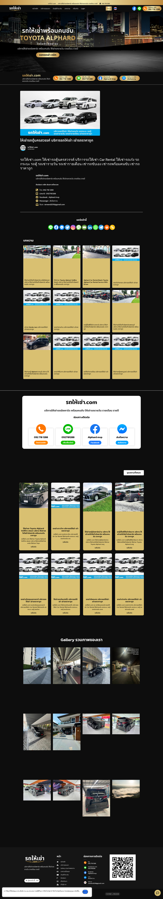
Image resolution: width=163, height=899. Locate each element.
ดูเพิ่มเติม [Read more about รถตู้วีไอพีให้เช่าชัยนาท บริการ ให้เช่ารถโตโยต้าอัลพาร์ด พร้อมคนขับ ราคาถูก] (129, 548)
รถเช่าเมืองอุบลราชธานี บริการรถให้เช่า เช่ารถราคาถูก (33, 600)
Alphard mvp (109, 79)
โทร (89, 862)
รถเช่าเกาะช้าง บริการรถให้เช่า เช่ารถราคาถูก (65, 529)
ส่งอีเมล (90, 882)
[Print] (106, 227)
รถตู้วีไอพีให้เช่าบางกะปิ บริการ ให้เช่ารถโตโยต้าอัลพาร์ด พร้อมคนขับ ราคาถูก (96, 326)
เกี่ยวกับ (75, 8)
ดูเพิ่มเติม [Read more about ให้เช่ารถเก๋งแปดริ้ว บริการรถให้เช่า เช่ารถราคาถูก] (65, 613)
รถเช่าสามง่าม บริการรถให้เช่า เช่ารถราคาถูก (66, 328)
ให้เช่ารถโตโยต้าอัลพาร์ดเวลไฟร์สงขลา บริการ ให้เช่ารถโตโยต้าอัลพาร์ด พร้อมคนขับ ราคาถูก (37, 282)
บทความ (67, 8)
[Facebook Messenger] (61, 227)
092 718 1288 (154, 9)
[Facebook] (56, 227)
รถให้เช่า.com (42, 175)
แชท (89, 877)
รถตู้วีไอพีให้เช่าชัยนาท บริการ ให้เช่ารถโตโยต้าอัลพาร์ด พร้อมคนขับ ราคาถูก (129, 534)
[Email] (84, 227)
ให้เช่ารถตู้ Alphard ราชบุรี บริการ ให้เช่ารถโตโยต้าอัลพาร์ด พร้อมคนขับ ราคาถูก (36, 373)
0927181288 (87, 79)
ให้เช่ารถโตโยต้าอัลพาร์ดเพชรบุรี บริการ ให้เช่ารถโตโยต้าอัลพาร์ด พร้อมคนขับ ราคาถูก (126, 326)
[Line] (50, 227)
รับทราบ (86, 892)
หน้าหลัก (35, 8)
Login (83, 8)
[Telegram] (101, 227)
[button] (134, 472)
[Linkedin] (90, 227)
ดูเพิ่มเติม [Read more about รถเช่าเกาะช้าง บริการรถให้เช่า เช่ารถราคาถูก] (65, 542)
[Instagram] (73, 227)
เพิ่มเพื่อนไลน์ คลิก (92, 867)
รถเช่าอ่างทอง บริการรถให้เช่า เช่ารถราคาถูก (125, 283)
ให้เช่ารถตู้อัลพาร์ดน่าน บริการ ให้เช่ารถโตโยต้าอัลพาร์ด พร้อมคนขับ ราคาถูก (97, 534)
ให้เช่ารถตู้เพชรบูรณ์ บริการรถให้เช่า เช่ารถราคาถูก (125, 372)
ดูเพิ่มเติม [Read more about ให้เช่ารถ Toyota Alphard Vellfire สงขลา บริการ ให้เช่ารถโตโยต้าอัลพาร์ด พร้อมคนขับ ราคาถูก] (33, 547)
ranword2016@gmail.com (96, 883)
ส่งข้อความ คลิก (131, 77)
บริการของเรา (45, 8)
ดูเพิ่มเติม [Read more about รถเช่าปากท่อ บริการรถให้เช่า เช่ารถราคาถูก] (129, 613)
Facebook (107, 77)
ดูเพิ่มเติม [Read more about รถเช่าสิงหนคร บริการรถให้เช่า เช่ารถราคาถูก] (97, 613)
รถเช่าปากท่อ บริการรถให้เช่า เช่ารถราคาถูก (129, 600)
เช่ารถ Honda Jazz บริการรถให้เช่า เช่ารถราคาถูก (36, 328)
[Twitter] (67, 227)
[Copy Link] (112, 227)
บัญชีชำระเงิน (57, 8)
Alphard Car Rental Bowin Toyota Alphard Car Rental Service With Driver (96, 282)
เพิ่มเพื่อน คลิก (86, 77)
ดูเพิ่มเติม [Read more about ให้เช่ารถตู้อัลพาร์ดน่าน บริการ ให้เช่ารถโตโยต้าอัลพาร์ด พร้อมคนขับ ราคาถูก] (97, 548)
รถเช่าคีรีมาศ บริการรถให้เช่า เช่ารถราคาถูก (66, 372)
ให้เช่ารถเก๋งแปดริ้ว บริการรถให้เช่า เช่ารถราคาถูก (65, 600)
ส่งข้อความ (131, 79)
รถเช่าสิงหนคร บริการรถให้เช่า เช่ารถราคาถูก (97, 600)
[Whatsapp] (95, 227)
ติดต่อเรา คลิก (152, 7)
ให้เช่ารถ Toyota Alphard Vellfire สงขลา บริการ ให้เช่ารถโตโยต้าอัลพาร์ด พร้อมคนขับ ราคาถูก (33, 532)
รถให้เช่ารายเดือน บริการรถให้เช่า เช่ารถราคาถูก (96, 372)
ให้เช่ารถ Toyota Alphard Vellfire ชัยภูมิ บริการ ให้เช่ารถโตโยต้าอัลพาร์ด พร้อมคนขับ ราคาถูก (66, 282)
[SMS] (78, 227)
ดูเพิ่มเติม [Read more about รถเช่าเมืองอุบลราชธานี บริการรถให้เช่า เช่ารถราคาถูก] (33, 613)
